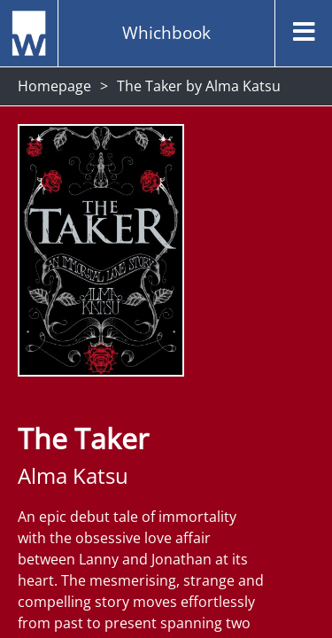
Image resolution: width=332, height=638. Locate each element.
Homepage (54, 86)
